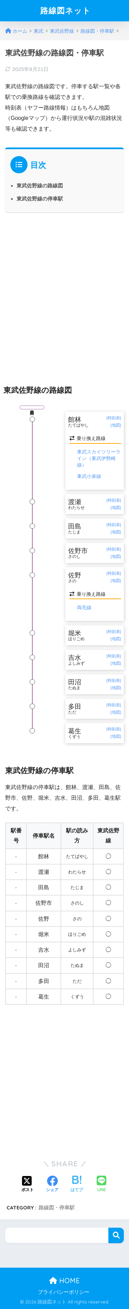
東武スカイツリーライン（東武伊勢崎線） (98, 458)
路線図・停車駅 (57, 1207)
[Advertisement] (64, 292)
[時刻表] (114, 418)
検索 (116, 1235)
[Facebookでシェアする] (52, 1184)
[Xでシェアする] (27, 1184)
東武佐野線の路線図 (40, 185)
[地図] (116, 425)
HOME (64, 1280)
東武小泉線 (89, 476)
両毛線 (84, 607)
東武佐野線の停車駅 (40, 199)
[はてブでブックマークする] (77, 1184)
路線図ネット (65, 11)
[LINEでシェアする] (101, 1184)
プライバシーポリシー (63, 1292)
